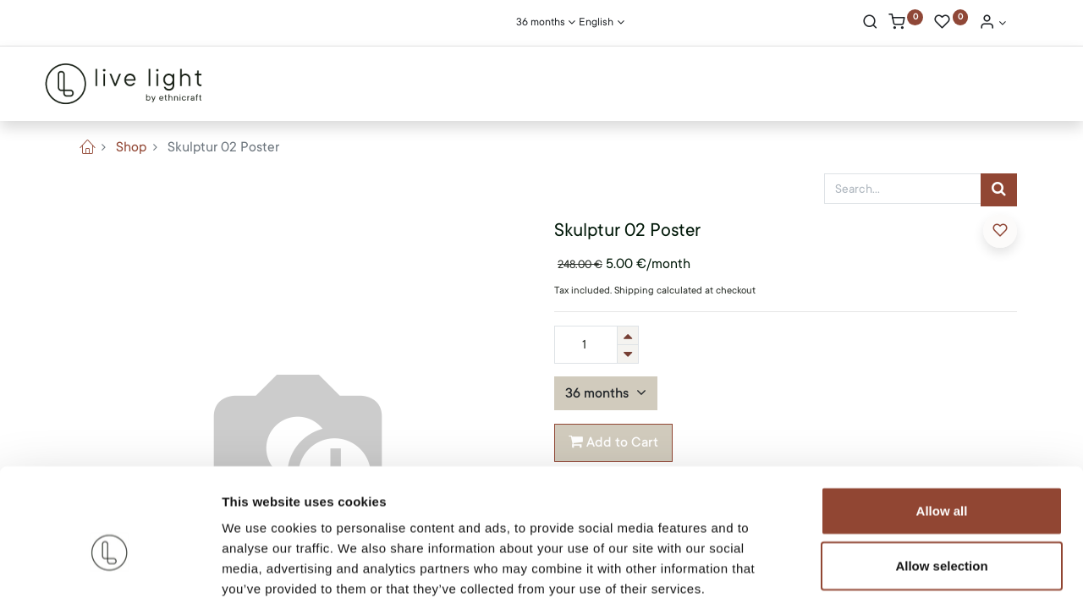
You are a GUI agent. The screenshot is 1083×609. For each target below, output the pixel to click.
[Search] (870, 23)
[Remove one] (628, 354)
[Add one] (628, 335)
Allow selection (941, 485)
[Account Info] (992, 23)
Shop (131, 147)
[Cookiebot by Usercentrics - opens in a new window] (110, 576)
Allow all (942, 429)
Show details (888, 575)
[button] (1000, 231)
